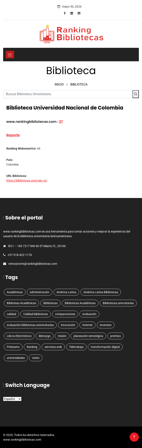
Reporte (13, 135)
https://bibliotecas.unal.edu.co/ (26, 180)
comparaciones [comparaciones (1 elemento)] (65, 314)
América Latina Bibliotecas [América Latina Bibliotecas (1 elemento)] (100, 292)
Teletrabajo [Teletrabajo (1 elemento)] (76, 347)
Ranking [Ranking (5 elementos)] (32, 347)
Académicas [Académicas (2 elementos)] (15, 292)
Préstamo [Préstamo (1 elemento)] (13, 347)
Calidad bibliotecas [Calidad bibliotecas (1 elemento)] (35, 314)
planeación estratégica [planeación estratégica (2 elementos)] (88, 336)
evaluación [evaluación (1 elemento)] (89, 314)
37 (61, 121)
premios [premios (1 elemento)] (115, 336)
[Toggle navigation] (10, 54)
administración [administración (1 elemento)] (39, 292)
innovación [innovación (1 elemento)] (68, 325)
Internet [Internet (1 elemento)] (87, 325)
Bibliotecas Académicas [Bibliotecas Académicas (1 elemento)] (80, 303)
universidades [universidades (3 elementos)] (16, 358)
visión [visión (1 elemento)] (35, 358)
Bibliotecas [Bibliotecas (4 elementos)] (50, 303)
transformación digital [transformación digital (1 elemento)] (105, 347)
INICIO (59, 84)
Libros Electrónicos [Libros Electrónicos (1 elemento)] (19, 336)
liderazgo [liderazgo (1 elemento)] (45, 336)
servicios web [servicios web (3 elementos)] (53, 347)
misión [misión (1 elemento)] (62, 336)
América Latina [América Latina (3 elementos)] (66, 292)
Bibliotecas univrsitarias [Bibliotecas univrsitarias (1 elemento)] (118, 303)
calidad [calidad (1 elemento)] (11, 314)
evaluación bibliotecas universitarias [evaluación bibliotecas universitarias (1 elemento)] (30, 325)
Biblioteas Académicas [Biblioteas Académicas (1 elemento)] (21, 303)
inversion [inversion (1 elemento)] (106, 325)
